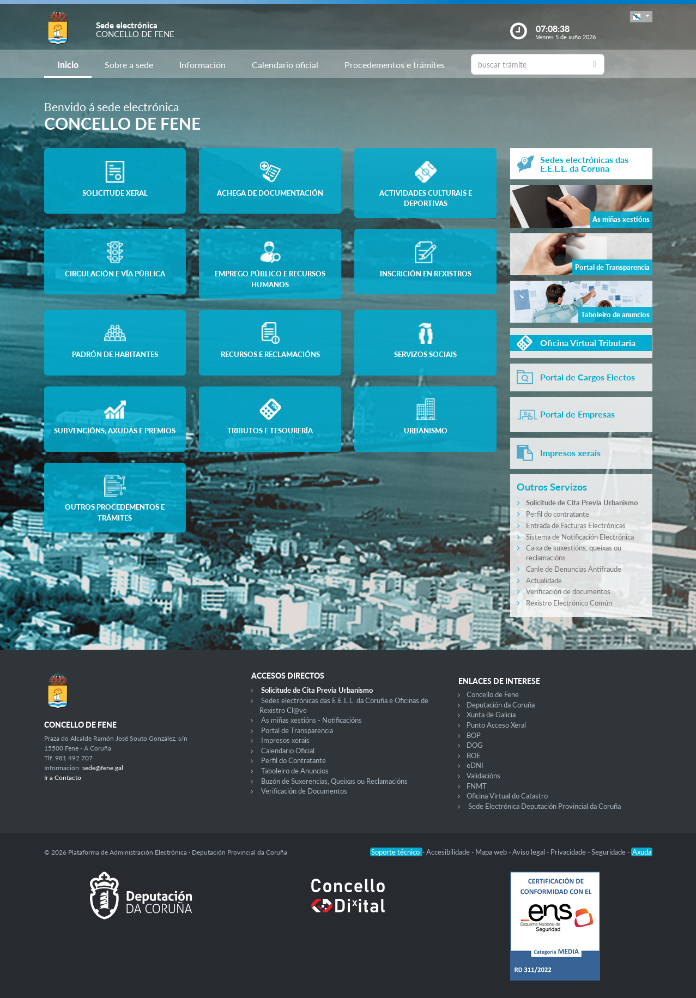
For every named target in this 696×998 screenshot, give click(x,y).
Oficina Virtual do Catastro (507, 795)
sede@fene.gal (102, 768)
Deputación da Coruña (501, 704)
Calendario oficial (285, 64)
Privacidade (569, 852)
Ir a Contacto (62, 777)
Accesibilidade (448, 852)
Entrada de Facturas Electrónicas (576, 525)
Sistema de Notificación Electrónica (580, 537)
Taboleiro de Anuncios (295, 770)
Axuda (641, 852)
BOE (474, 755)
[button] (641, 16)
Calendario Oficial (287, 750)
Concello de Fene (493, 694)
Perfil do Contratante (293, 760)
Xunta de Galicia (491, 714)
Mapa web (492, 852)
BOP (474, 735)
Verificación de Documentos (304, 791)
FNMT (477, 786)
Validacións (483, 775)
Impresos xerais (285, 740)
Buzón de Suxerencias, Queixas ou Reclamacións (334, 781)
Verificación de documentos (568, 591)
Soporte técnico (396, 852)
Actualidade (544, 580)
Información (202, 64)
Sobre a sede (129, 64)
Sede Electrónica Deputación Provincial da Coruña (544, 806)
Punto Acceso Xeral (496, 725)
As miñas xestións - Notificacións (311, 720)
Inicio (67, 64)
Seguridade (609, 852)
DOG (475, 745)
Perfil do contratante (557, 514)
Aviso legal (529, 852)
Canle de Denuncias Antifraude (573, 569)
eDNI (475, 765)
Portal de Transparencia (297, 730)
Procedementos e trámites (394, 64)
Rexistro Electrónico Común (569, 602)
